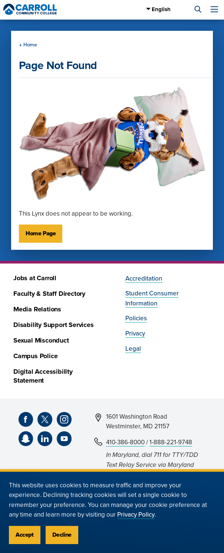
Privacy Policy (136, 514)
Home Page (41, 233)
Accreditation (143, 278)
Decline (62, 535)
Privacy (135, 333)
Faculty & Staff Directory (49, 294)
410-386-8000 (125, 442)
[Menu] (214, 9)
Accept (25, 535)
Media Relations (37, 309)
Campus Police (35, 356)
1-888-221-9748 (170, 442)
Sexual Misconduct (41, 340)
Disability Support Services (53, 325)
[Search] (198, 9)
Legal (133, 349)
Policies (136, 318)
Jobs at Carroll (34, 278)
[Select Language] (169, 9)
